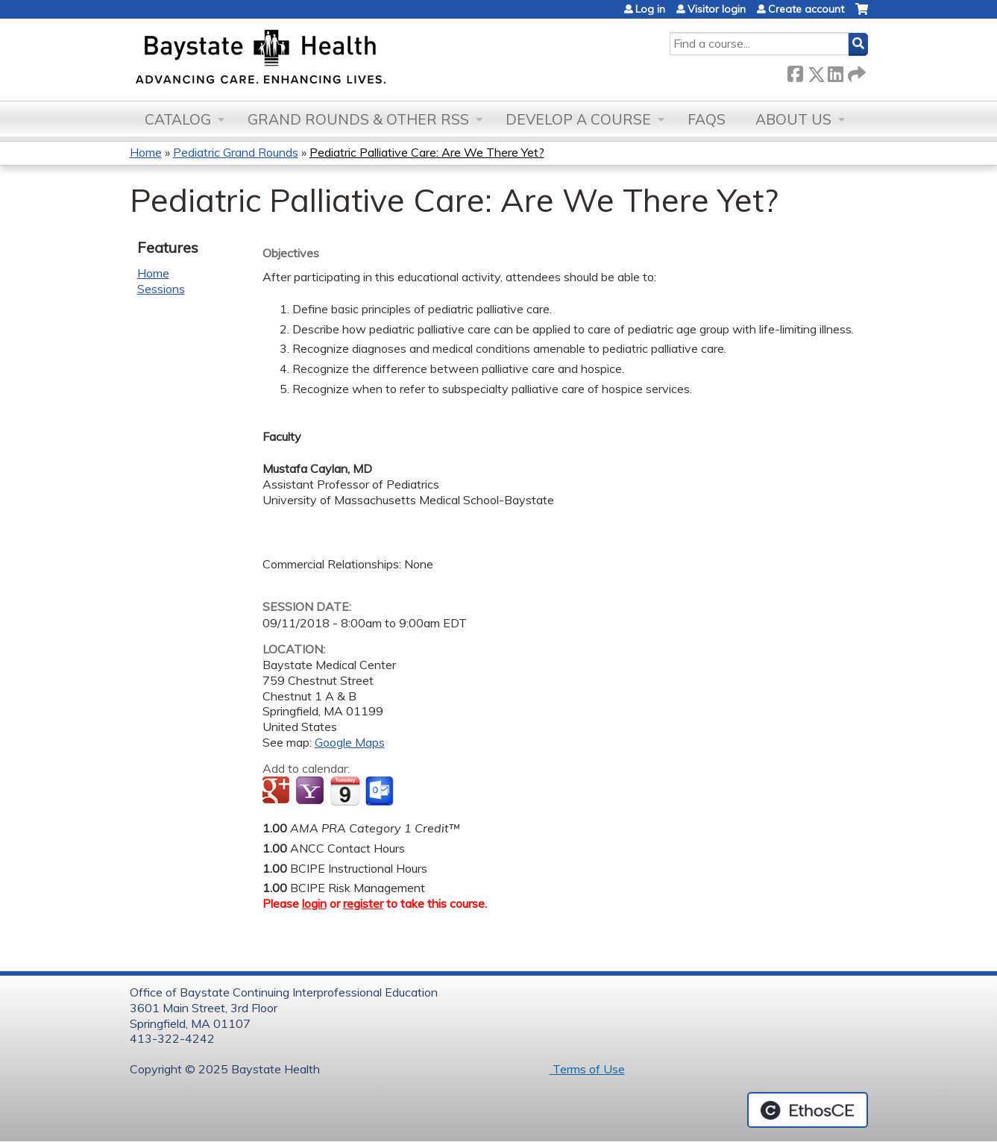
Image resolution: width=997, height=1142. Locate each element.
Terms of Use (587, 1068)
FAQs (707, 119)
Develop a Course (578, 119)
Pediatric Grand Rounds (235, 152)
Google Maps (350, 742)
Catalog (178, 119)
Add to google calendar (277, 791)
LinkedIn (835, 71)
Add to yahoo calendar (311, 791)
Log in (650, 9)
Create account (806, 9)
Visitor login (717, 9)
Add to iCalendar (345, 791)
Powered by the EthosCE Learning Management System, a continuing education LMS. (807, 1110)
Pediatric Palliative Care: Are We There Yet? (426, 152)
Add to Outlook (380, 791)
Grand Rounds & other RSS (358, 119)
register (363, 903)
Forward (855, 71)
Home (146, 152)
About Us (793, 119)
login (314, 903)
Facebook (794, 71)
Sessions (161, 288)
